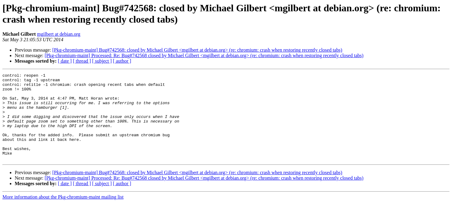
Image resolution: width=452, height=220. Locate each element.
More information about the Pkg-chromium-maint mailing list (63, 214)
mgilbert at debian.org (58, 34)
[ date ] (65, 61)
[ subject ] (102, 61)
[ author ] (122, 61)
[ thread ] (82, 61)
